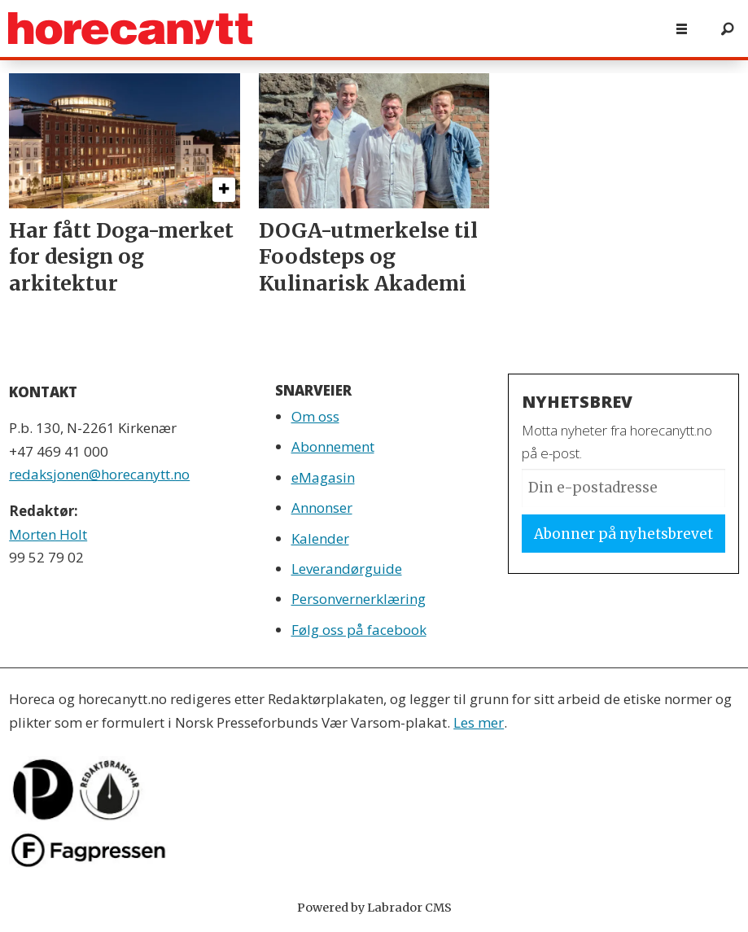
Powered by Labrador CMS (374, 907)
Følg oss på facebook (358, 629)
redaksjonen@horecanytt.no (99, 474)
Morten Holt (48, 534)
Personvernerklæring (358, 598)
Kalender (320, 538)
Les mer (478, 722)
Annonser (321, 507)
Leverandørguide (346, 568)
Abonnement (332, 446)
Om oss (315, 416)
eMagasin (323, 477)
